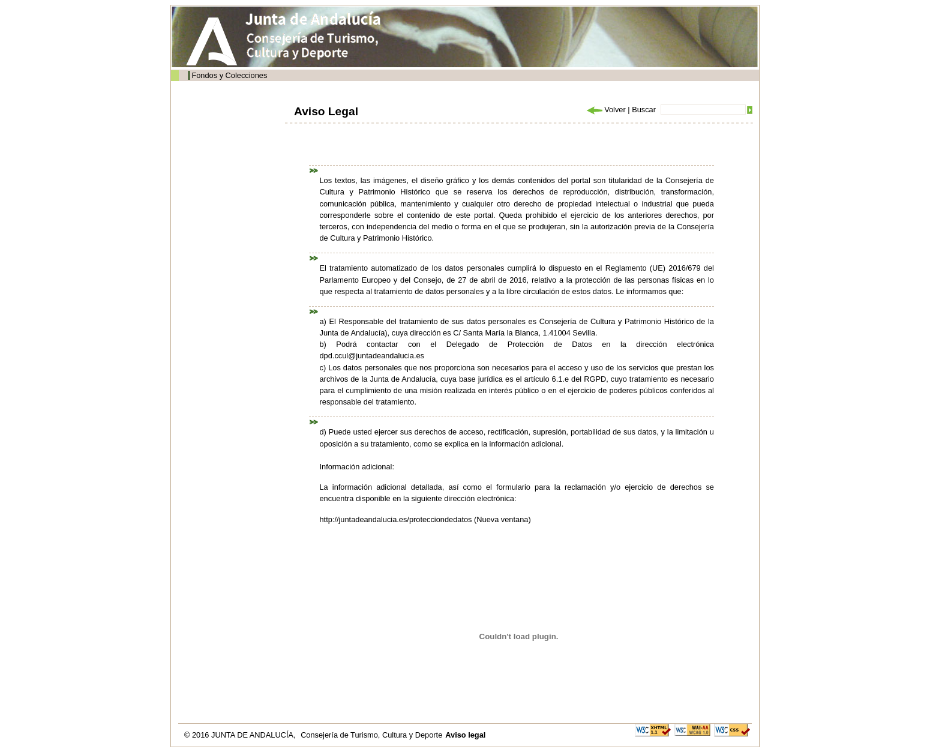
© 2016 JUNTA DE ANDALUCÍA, (241, 734)
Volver (605, 109)
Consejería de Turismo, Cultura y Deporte (371, 734)
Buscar (644, 109)
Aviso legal (465, 734)
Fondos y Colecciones (229, 75)
